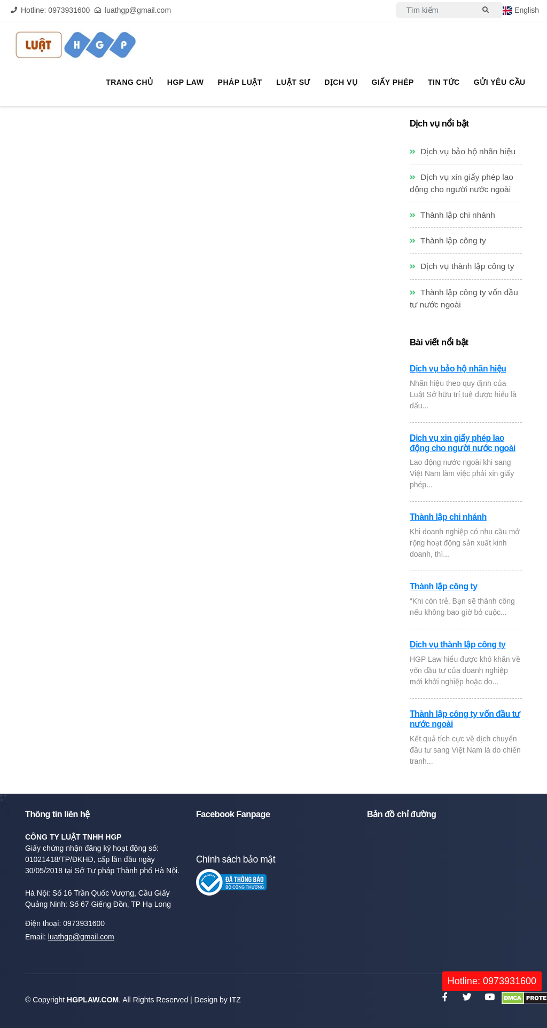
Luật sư (296, 82)
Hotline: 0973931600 (492, 981)
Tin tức (445, 82)
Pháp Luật (243, 82)
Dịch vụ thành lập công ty (462, 266)
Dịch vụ (343, 82)
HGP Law (189, 82)
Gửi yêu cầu (500, 82)
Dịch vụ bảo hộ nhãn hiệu (462, 151)
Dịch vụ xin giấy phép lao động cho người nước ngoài (462, 443)
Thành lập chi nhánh (452, 214)
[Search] (433, 10)
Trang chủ (134, 82)
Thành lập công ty (448, 240)
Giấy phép (394, 82)
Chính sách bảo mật (235, 859)
